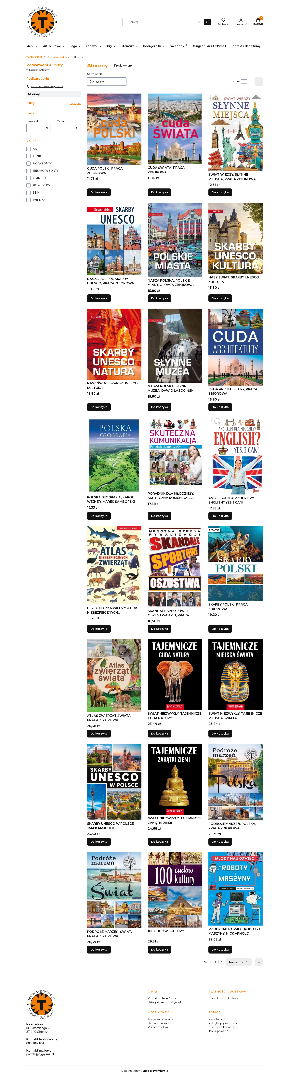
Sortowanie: (95, 74)
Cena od (32, 121)
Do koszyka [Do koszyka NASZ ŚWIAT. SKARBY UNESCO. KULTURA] (220, 298)
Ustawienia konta (159, 1023)
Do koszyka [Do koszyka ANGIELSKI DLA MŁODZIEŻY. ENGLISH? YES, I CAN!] (220, 516)
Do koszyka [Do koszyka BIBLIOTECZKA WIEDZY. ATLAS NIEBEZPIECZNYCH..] (98, 629)
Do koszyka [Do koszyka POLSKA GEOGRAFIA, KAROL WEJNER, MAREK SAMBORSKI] (98, 516)
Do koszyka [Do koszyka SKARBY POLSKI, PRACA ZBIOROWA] (220, 629)
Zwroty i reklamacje (221, 1027)
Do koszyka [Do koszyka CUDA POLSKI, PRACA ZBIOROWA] (98, 192)
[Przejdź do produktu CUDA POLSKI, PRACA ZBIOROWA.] (114, 129)
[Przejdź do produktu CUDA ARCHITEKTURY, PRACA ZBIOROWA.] (235, 347)
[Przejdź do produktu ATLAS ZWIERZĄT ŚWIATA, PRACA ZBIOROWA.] (114, 675)
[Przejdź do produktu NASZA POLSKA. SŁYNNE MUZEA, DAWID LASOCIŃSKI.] (175, 346)
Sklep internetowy (143, 1070)
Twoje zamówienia (160, 1019)
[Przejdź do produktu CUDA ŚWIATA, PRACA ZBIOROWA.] (175, 129)
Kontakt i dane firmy (162, 998)
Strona (236, 81)
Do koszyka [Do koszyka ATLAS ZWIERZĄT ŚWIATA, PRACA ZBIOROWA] (98, 733)
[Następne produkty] (239, 962)
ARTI (36, 149)
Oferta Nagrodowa (58, 57)
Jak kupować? (218, 1031)
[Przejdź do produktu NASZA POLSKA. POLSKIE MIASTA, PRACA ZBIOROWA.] (175, 240)
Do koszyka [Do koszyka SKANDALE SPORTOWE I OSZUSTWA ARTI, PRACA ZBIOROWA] (159, 629)
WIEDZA (39, 200)
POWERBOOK (43, 185)
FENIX (37, 156)
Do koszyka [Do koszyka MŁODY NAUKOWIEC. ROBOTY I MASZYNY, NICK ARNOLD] (220, 949)
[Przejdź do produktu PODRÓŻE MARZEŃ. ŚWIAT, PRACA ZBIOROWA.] (114, 890)
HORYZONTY (42, 163)
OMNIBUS (40, 178)
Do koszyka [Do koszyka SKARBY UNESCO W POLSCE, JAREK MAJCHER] (98, 841)
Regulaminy (216, 1019)
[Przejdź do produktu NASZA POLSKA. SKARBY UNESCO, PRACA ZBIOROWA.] (114, 239)
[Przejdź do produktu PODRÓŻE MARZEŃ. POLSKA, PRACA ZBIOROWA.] (235, 782)
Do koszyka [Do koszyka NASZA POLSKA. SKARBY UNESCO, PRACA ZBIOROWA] (98, 298)
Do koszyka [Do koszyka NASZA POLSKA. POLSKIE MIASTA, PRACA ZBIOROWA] (159, 298)
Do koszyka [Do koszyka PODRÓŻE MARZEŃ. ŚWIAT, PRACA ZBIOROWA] (98, 949)
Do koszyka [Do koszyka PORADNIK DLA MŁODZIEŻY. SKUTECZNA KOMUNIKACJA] (159, 516)
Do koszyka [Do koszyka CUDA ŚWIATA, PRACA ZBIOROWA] (159, 192)
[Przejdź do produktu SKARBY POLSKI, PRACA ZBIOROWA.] (235, 563)
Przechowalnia (158, 1027)
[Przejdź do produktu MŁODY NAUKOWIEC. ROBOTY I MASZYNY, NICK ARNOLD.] (235, 889)
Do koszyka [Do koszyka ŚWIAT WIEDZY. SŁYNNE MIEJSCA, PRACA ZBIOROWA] (220, 192)
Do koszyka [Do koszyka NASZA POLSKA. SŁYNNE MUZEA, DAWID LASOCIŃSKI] (159, 407)
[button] (207, 22)
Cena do (62, 121)
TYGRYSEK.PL (34, 57)
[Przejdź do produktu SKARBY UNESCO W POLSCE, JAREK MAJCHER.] (114, 782)
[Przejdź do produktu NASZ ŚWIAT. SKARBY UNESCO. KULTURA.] (235, 238)
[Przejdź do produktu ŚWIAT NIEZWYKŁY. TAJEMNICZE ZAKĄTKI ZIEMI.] (175, 779)
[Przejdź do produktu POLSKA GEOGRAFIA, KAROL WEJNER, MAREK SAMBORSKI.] (114, 455)
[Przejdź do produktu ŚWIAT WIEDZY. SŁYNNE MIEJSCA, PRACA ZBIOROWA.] (235, 132)
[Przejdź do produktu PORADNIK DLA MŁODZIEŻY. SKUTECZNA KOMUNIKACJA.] (175, 453)
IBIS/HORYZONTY (46, 171)
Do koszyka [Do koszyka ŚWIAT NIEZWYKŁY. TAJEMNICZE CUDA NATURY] (159, 733)
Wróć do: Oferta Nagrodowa (44, 86)
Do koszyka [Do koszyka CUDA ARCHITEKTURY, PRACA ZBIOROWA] (220, 407)
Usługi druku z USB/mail (164, 1002)
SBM (36, 192)
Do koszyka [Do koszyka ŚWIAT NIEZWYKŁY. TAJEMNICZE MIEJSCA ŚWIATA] (220, 733)
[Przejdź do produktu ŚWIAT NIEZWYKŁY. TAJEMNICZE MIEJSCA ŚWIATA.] (235, 674)
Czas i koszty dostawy (223, 998)
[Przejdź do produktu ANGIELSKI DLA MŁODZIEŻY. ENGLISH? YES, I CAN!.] (235, 455)
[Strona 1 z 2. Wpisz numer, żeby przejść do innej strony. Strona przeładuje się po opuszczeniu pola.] (244, 81)
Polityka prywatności (222, 1023)
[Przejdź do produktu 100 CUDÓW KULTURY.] (175, 890)
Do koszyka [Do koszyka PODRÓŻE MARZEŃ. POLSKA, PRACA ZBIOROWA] (220, 841)
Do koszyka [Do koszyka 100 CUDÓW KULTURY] (159, 949)
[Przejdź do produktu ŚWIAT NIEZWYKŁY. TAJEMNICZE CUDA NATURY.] (175, 674)
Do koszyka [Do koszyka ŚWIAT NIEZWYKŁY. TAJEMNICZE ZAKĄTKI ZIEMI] (159, 841)
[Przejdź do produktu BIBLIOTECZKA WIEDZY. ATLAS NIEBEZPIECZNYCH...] (114, 565)
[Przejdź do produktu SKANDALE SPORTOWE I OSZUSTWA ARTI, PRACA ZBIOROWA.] (175, 566)
